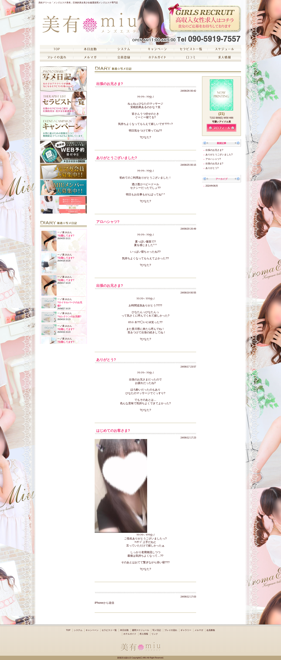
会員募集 (210, 630)
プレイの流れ (170, 630)
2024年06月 (211, 185)
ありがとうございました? (219, 154)
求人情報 (144, 634)
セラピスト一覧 (109, 630)
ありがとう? (212, 168)
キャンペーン (92, 630)
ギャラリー (186, 630)
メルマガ (199, 630)
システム (78, 630)
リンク (154, 634)
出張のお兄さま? (214, 150)
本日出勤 (124, 630)
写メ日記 (156, 630)
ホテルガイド (129, 634)
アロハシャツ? (213, 159)
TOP (68, 630)
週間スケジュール (140, 630)
